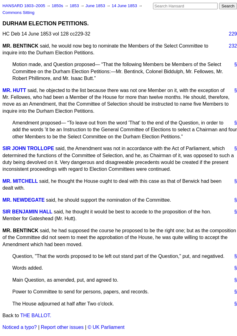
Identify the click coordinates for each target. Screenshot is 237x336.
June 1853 (95, 5)
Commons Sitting (18, 12)
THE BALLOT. (35, 315)
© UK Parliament (106, 327)
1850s (58, 5)
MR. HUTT (14, 90)
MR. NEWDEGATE (23, 200)
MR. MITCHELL (20, 181)
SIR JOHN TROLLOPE (28, 148)
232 (233, 45)
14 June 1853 (125, 5)
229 (233, 33)
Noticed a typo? (19, 327)
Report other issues (62, 327)
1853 (75, 5)
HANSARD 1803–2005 (23, 5)
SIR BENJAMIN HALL (27, 211)
